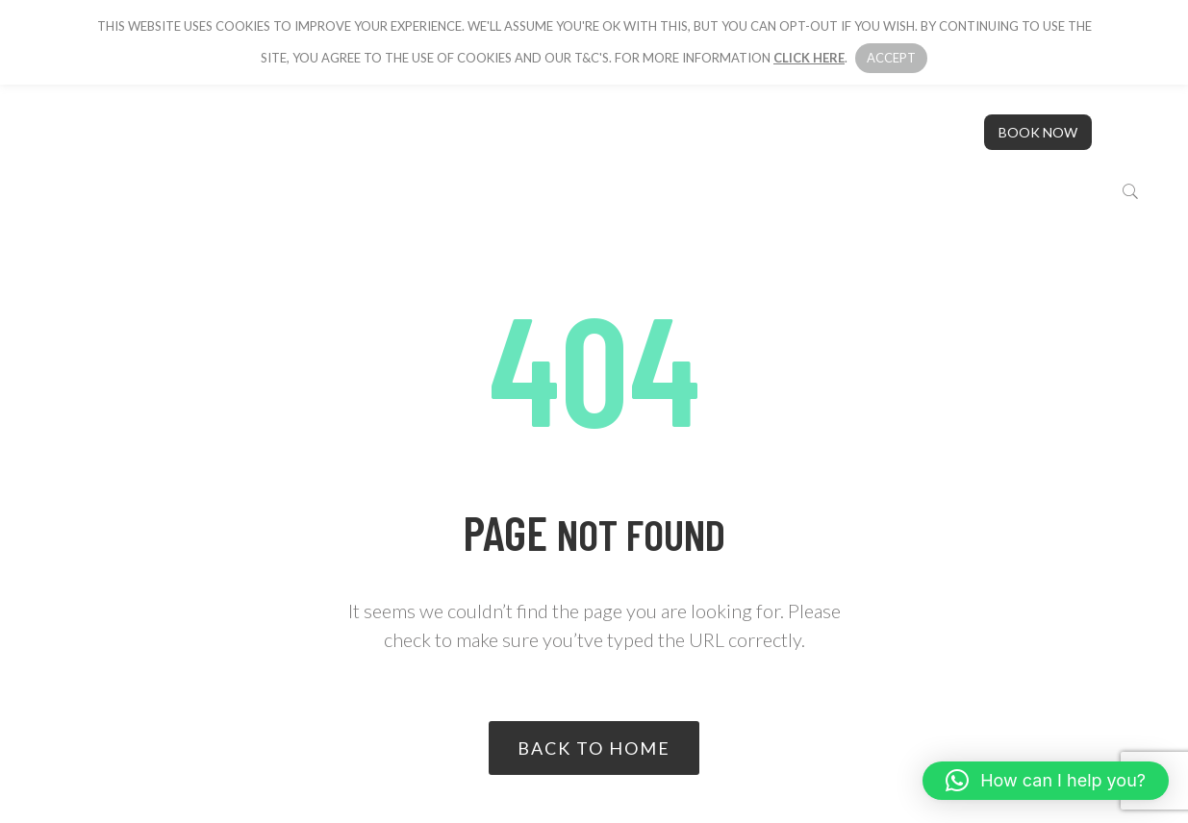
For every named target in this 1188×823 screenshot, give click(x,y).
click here (809, 57)
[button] (1046, 780)
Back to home (594, 748)
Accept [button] (891, 57)
